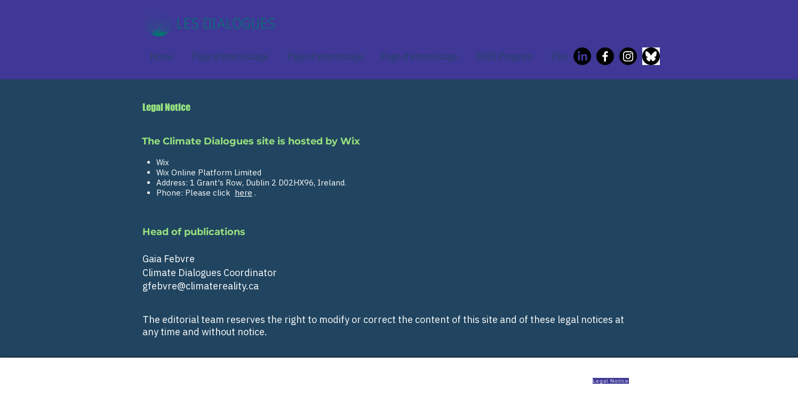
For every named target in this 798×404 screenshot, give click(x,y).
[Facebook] (605, 56)
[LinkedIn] (582, 56)
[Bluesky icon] (651, 56)
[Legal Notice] (611, 380)
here (243, 193)
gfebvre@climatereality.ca (200, 286)
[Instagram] (628, 56)
